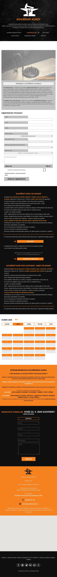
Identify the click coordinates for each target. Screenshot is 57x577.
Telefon (7, 128)
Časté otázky (15, 36)
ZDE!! (40, 495)
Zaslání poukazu (9, 133)
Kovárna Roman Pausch (14, 32)
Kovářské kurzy (32, 32)
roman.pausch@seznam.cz (32, 254)
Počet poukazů (9, 139)
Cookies (28, 559)
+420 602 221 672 (30, 500)
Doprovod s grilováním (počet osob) (14, 145)
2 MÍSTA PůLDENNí (7, 350)
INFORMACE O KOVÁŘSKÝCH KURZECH (28, 84)
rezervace (28, 418)
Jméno (6, 117)
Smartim (27, 571)
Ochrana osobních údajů (47, 557)
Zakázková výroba (29, 36)
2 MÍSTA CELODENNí (51, 350)
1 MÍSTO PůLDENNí (7, 343)
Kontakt (43, 36)
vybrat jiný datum (28, 414)
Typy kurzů (45, 32)
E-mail (6, 122)
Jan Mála (37, 571)
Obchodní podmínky (9, 173)
